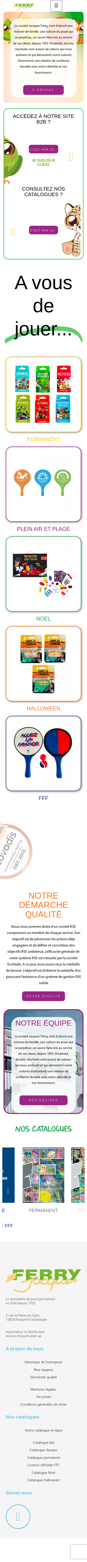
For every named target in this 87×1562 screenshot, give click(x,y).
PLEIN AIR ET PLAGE (43, 529)
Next (79, 1190)
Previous (8, 1190)
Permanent (43, 439)
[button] (43, 90)
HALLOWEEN (43, 708)
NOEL (43, 619)
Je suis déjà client (43, 162)
